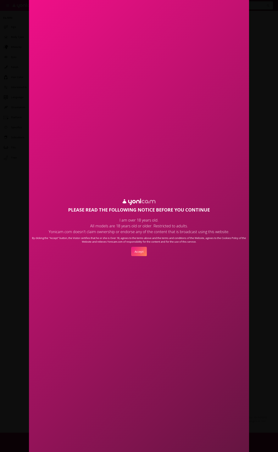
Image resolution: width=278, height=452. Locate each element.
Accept (139, 251)
